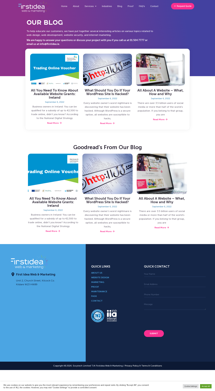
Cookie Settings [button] (190, 386)
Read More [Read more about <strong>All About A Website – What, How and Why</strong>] (160, 119)
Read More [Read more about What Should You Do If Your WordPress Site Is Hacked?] (107, 123)
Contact (154, 6)
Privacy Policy (131, 365)
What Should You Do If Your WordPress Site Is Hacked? (107, 92)
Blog (119, 6)
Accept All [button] (206, 386)
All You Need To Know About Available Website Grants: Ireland (54, 93)
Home (64, 6)
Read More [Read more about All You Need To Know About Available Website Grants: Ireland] (54, 123)
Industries (107, 6)
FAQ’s (142, 6)
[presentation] (165, 320)
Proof (130, 6)
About (76, 6)
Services (90, 6)
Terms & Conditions (151, 365)
